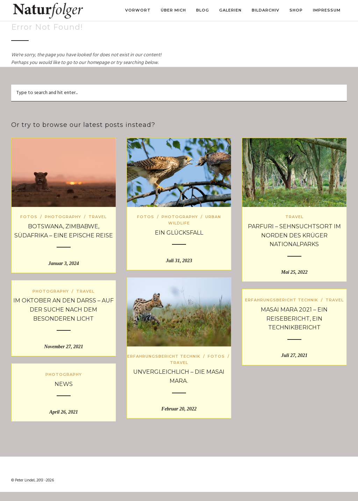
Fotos (28, 216)
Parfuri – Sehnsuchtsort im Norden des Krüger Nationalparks (294, 235)
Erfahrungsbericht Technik (163, 356)
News (64, 384)
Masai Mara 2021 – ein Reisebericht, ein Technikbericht (294, 318)
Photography (63, 216)
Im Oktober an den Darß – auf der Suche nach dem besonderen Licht (63, 309)
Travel (97, 216)
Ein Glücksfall (179, 232)
